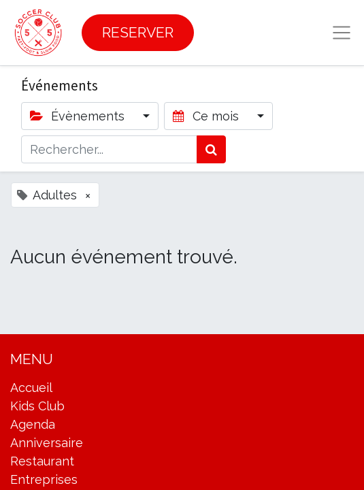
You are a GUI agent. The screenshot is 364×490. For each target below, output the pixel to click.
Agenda (32, 424)
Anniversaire (46, 443)
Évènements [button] (79, 116)
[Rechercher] (211, 149)
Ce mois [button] (207, 116)
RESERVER (137, 32)
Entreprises (44, 479)
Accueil (31, 387)
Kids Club (37, 406)
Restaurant (42, 461)
